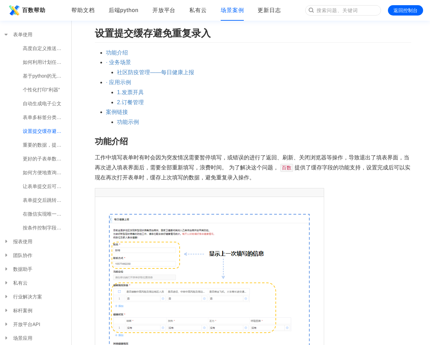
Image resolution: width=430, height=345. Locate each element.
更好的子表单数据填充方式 (47, 158)
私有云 (198, 10)
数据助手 (17, 269)
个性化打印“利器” (41, 89)
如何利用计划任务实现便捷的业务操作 (47, 62)
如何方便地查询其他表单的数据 (47, 172)
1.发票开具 (130, 92)
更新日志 (269, 10)
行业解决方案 (22, 297)
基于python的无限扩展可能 (47, 76)
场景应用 (17, 338)
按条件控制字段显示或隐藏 (47, 227)
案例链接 (117, 112)
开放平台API (21, 324)
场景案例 (232, 10)
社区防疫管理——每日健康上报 (155, 72)
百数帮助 (26, 10)
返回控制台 (405, 10)
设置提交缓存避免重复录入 (47, 131)
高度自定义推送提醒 (44, 48)
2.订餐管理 (130, 102)
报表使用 (17, 241)
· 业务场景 (118, 62)
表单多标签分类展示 (44, 117)
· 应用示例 (118, 82)
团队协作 (17, 255)
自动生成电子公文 (42, 103)
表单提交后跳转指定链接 (47, 200)
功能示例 (128, 122)
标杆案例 (17, 310)
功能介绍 (117, 53)
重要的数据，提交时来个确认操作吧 (47, 145)
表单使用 (17, 34)
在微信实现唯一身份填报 (47, 214)
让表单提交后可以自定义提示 (47, 186)
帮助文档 (83, 10)
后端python (124, 10)
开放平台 (164, 10)
